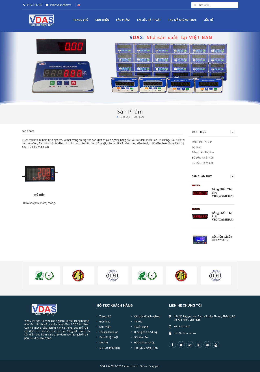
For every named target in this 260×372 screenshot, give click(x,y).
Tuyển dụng (141, 326)
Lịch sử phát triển (109, 347)
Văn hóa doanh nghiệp (147, 316)
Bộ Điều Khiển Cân (203, 157)
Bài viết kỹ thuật (108, 337)
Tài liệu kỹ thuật (108, 332)
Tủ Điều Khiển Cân (203, 162)
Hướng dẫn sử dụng (145, 332)
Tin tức (138, 321)
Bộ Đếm (39, 221)
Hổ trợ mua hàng (144, 342)
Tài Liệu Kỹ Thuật (149, 20)
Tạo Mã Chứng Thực (182, 20)
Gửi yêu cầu (141, 337)
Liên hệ (103, 342)
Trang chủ (105, 316)
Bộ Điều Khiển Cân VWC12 (222, 238)
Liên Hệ (208, 20)
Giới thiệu (104, 321)
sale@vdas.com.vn (185, 333)
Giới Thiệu (102, 20)
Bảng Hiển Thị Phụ (203, 152)
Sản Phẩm (123, 20)
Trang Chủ (80, 20)
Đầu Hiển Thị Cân (202, 142)
